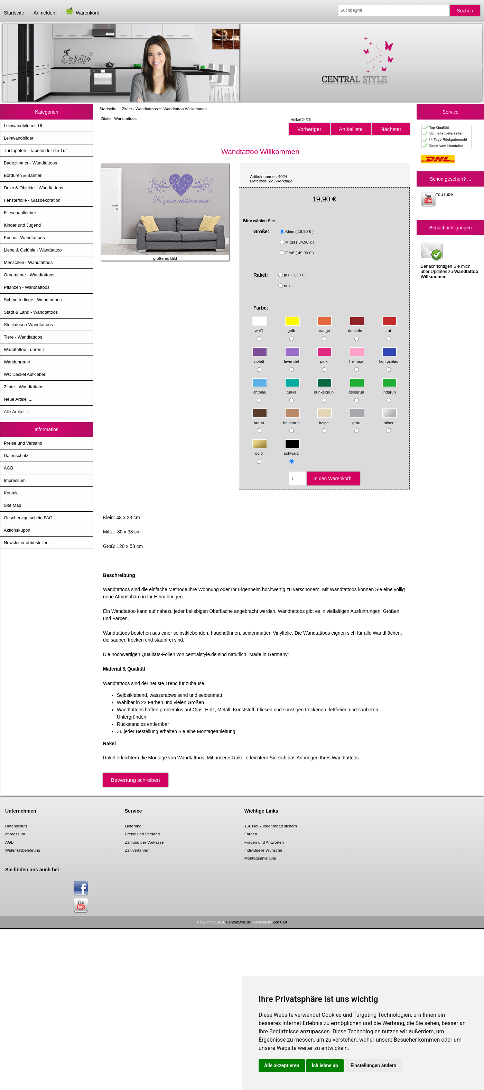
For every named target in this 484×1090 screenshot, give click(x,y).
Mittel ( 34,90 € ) (299, 242)
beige (324, 419)
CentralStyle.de (238, 922)
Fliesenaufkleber (20, 212)
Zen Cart (280, 922)
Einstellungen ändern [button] (374, 1065)
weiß (260, 327)
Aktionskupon (17, 530)
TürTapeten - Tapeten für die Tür (35, 150)
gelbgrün (356, 388)
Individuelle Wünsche (263, 850)
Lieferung (133, 826)
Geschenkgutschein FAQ (28, 517)
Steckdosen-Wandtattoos (28, 324)
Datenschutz (16, 455)
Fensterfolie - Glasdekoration (32, 200)
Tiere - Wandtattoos (23, 337)
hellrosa (357, 358)
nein (287, 285)
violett (260, 358)
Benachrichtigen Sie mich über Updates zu (449, 259)
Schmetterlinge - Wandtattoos (33, 299)
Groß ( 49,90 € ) (299, 252)
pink (324, 358)
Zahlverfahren (137, 850)
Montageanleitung (260, 858)
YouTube (437, 199)
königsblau (388, 358)
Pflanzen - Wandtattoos (26, 287)
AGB (8, 468)
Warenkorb (82, 13)
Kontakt (11, 492)
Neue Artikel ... (18, 399)
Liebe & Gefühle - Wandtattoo (33, 250)
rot (389, 327)
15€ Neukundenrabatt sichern (270, 826)
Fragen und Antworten (264, 842)
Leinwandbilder (19, 138)
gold (260, 450)
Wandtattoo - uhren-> (24, 349)
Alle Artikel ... (16, 411)
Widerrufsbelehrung (22, 850)
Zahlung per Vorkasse (144, 842)
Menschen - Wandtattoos (28, 262)
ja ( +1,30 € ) (295, 275)
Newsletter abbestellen (26, 542)
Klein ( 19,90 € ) (299, 231)
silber (389, 419)
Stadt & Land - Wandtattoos (31, 312)
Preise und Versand (23, 443)
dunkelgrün (324, 388)
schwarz (292, 450)
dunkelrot (356, 327)
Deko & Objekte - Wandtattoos (33, 187)
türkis (292, 388)
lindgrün (389, 388)
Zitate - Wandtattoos (140, 108)
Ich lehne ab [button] (325, 1065)
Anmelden (44, 13)
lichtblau (260, 388)
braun (260, 419)
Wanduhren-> (17, 361)
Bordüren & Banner (22, 175)
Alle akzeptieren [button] (281, 1065)
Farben (250, 834)
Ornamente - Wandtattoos (29, 274)
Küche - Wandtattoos (24, 237)
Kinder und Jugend (22, 225)
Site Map (12, 505)
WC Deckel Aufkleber (24, 374)
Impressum (15, 480)
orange (324, 327)
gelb (292, 327)
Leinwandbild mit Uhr (24, 125)
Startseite (14, 13)
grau (357, 419)
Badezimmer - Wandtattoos (30, 162)
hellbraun (291, 419)
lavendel (292, 358)
